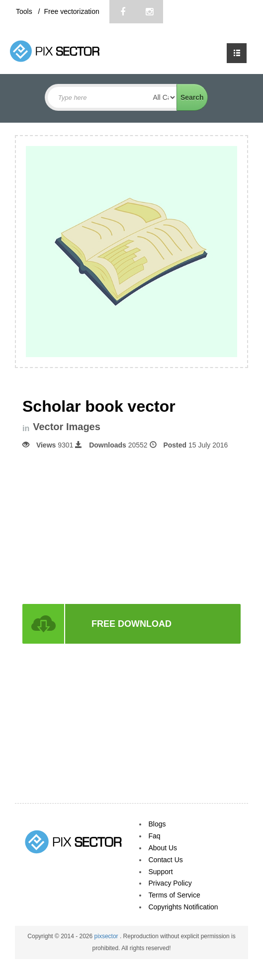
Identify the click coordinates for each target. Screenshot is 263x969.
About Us (163, 848)
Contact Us (166, 860)
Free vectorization (71, 11)
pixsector (107, 936)
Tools (25, 11)
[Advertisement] (131, 526)
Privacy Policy (170, 883)
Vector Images (66, 427)
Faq (155, 836)
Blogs (157, 824)
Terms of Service (174, 895)
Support (161, 872)
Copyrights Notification (183, 907)
